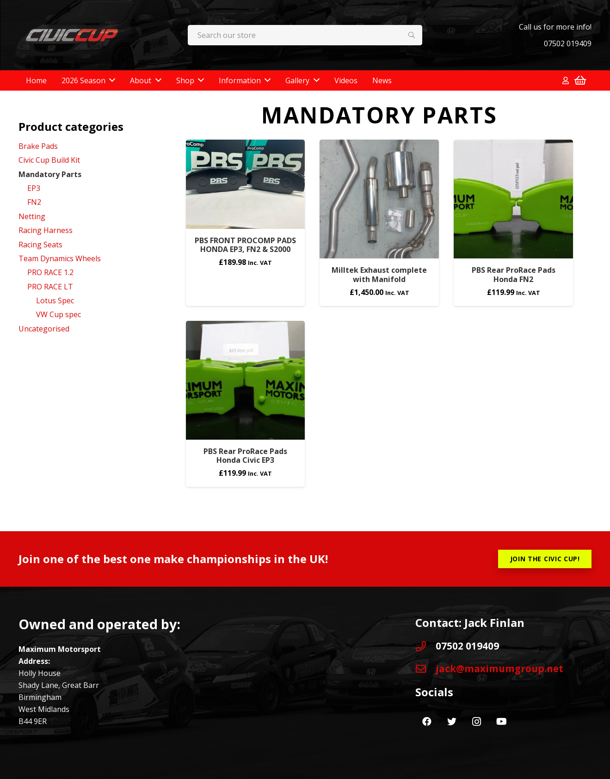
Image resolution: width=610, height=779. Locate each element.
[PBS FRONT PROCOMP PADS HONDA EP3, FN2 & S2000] (245, 184)
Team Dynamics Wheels (59, 258)
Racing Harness (45, 230)
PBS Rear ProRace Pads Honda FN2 (513, 274)
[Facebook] (426, 721)
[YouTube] (501, 721)
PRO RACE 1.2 (50, 272)
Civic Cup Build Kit (49, 160)
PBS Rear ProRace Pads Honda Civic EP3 (245, 455)
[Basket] (580, 80)
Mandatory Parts (49, 174)
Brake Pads (38, 146)
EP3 (33, 188)
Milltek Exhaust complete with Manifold (379, 274)
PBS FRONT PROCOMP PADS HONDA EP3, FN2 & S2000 (245, 244)
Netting (31, 216)
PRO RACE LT (50, 287)
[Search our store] (305, 35)
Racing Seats (40, 244)
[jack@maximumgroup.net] (425, 669)
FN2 (34, 202)
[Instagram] (476, 721)
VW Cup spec (58, 314)
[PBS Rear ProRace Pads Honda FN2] (513, 199)
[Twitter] (451, 721)
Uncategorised (43, 329)
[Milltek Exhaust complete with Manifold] (379, 199)
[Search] (411, 35)
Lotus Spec (55, 300)
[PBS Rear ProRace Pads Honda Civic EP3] (245, 380)
